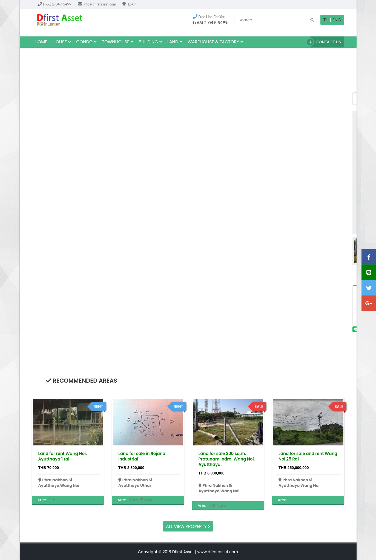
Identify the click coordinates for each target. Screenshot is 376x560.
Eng (336, 20)
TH (326, 20)
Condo (86, 42)
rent (98, 406)
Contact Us (325, 42)
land (174, 42)
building (150, 42)
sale (258, 406)
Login (129, 4)
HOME (41, 42)
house (62, 42)
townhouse (117, 42)
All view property (188, 526)
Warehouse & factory (215, 42)
